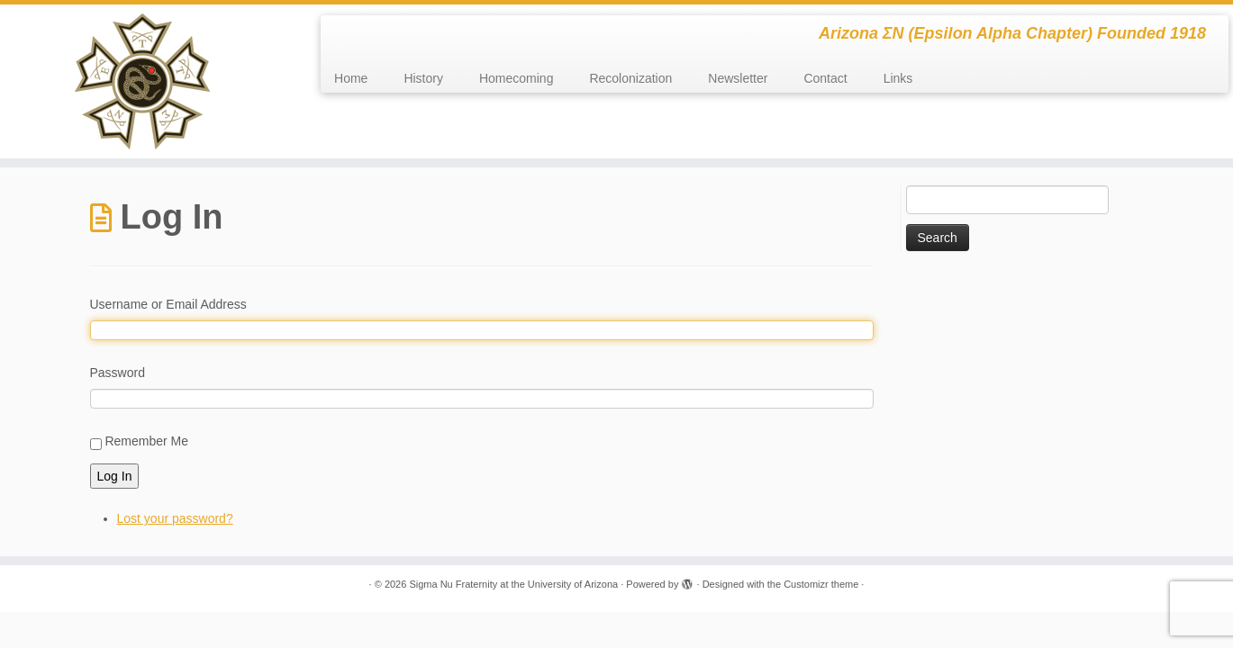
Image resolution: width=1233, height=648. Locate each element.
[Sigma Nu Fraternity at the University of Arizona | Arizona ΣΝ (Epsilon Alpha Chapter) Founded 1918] (142, 81)
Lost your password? (175, 518)
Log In (114, 476)
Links (898, 78)
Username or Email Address (168, 304)
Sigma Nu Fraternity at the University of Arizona (513, 584)
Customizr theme (821, 584)
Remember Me (146, 441)
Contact (825, 78)
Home (350, 78)
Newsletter (737, 78)
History (423, 78)
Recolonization (630, 78)
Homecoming (516, 78)
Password (117, 372)
